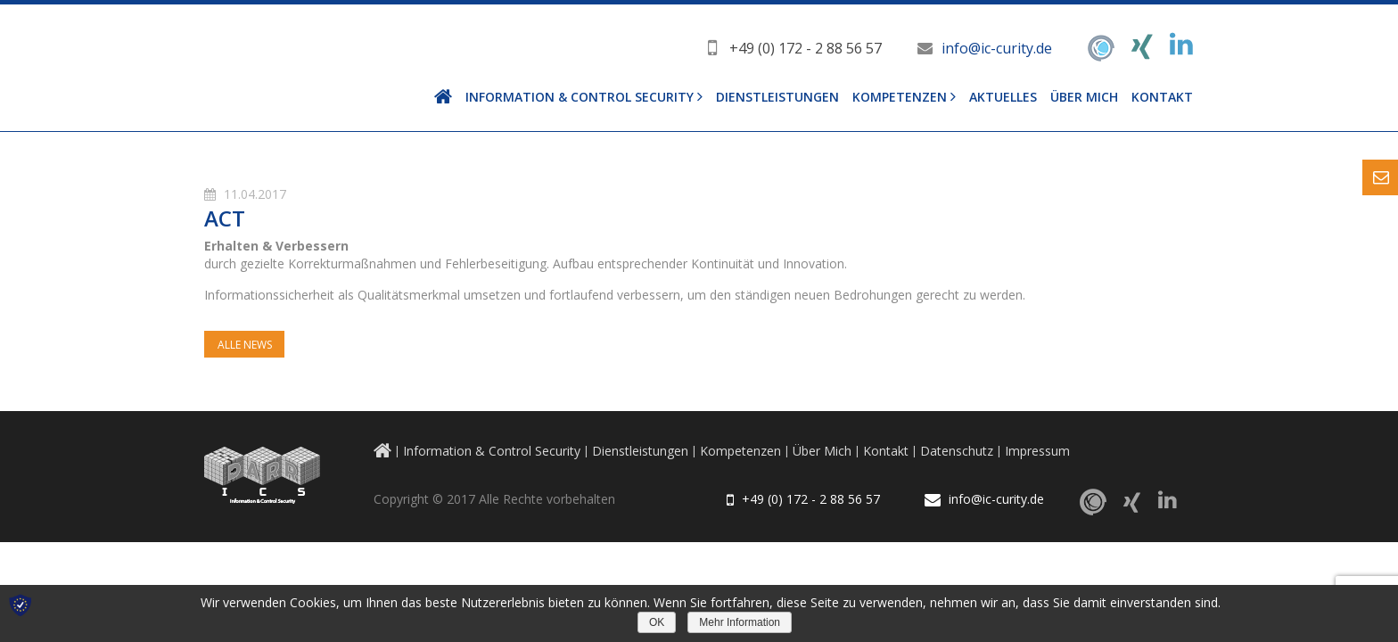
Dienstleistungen (777, 96)
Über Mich (1084, 96)
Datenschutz (956, 450)
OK (656, 622)
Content (1380, 177)
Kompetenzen (899, 96)
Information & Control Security (579, 96)
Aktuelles (1003, 96)
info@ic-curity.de (997, 48)
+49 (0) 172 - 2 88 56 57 (805, 48)
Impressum (1037, 450)
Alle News (245, 344)
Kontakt (1162, 96)
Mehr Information (739, 622)
